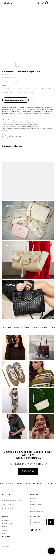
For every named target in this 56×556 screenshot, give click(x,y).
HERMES (10, 166)
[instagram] (31, 529)
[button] (37, 2)
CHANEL (10, 206)
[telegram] (39, 529)
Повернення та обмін (36, 504)
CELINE (4, 530)
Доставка (33, 498)
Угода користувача (35, 508)
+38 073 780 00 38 (8, 504)
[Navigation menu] (52, 3)
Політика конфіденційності (37, 511)
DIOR (4, 533)
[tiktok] (35, 529)
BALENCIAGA (12, 245)
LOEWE (4, 527)
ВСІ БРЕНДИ (6, 536)
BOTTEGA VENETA (14, 285)
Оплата (32, 501)
